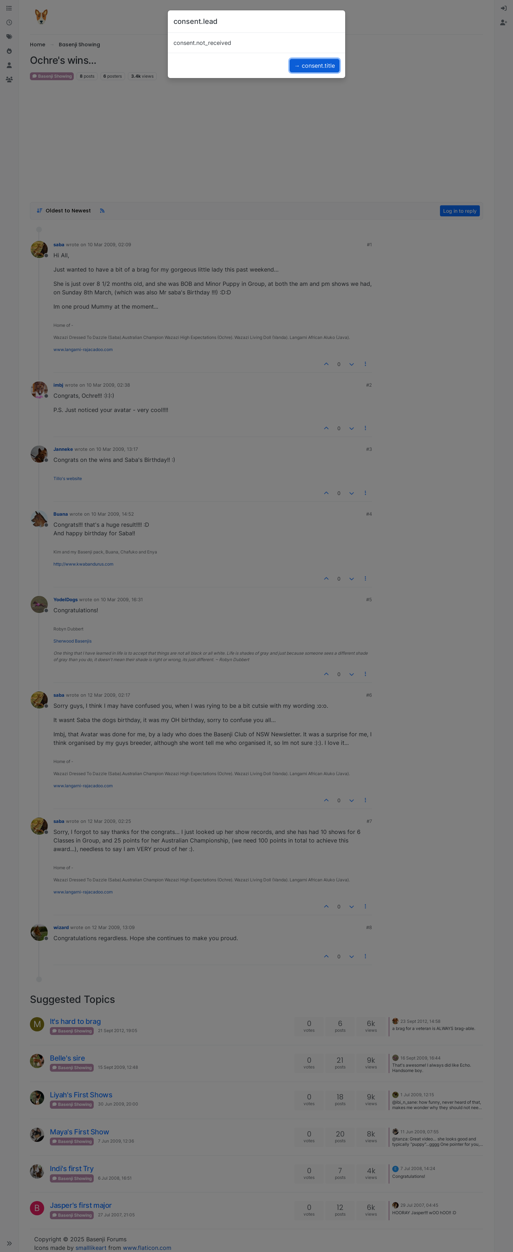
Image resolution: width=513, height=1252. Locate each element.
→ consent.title (314, 65)
